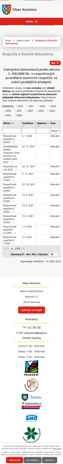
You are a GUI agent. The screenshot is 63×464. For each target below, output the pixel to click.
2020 (8, 110)
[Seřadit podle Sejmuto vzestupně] (38, 125)
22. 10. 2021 (28, 184)
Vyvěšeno (28, 123)
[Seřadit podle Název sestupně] (13, 123)
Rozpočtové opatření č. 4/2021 (9, 208)
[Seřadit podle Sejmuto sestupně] (38, 126)
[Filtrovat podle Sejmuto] (43, 130)
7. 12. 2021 (28, 173)
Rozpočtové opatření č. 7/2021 (9, 177)
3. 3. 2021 (27, 237)
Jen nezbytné (32, 460)
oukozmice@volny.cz (35, 332)
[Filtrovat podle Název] (12, 130)
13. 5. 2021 (28, 216)
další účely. (57, 448)
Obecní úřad (22, 40)
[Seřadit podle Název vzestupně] (13, 122)
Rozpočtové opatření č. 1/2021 (9, 240)
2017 (31, 106)
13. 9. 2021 (28, 194)
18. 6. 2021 (28, 205)
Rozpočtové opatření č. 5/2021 (9, 198)
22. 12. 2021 (28, 146)
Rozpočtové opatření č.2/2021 (10, 229)
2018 (42, 106)
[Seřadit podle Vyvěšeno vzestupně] (23, 125)
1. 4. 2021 (27, 226)
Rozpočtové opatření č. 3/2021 (9, 219)
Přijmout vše (14, 460)
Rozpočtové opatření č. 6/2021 (9, 187)
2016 (20, 106)
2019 (53, 106)
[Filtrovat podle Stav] (55, 130)
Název (7, 123)
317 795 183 (34, 327)
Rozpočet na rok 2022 (10, 168)
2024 (52, 110)
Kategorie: (8, 105)
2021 (19, 110)
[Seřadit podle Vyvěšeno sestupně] (23, 126)
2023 (41, 110)
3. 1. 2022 (27, 135)
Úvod (8, 40)
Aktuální (55, 135)
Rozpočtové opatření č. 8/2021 (9, 139)
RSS (55, 62)
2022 (30, 110)
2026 (19, 115)
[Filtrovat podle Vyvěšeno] (29, 130)
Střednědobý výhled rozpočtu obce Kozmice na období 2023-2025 (11, 154)
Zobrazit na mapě (31, 310)
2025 (8, 115)
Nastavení (49, 460)
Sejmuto (43, 123)
